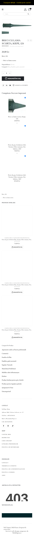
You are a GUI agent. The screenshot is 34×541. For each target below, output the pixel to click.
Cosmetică (5, 353)
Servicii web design (12, 531)
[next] (31, 40)
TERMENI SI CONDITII (9, 466)
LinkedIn (6, 85)
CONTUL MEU (6, 434)
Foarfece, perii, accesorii (17, 67)
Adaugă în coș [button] (18, 247)
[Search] (28, 14)
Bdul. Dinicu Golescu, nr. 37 (15, 412)
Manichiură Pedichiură (9, 369)
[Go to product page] (17, 221)
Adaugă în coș (14, 78)
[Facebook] (3, 426)
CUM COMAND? (7, 440)
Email (10, 85)
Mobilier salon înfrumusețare (10, 372)
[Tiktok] (13, 426)
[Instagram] (8, 426)
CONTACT (5, 462)
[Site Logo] (9, 10)
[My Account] (25, 9)
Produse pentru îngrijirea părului (11, 384)
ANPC (4, 475)
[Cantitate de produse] (7, 73)
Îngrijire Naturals (7, 365)
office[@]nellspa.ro (11, 418)
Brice (9, 67)
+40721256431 (11, 415)
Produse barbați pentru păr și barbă (12, 380)
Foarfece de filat (6, 357)
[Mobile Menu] (3, 9)
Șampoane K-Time (7, 388)
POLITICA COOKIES (8, 472)
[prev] (28, 40)
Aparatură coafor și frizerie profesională (14, 350)
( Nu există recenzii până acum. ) (16, 46)
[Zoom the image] (10, 508)
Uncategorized (6, 391)
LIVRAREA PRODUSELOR (10, 444)
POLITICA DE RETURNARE (10, 447)
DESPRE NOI (6, 437)
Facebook (3, 85)
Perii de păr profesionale (23, 237)
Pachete (4, 376)
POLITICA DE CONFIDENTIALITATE (13, 469)
